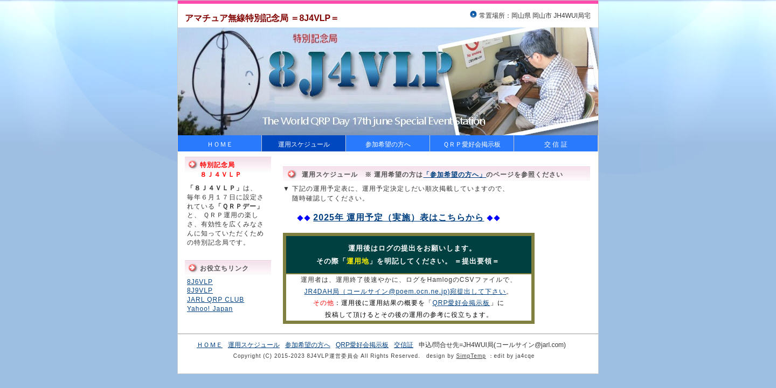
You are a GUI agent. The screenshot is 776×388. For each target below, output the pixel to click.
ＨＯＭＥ (220, 144)
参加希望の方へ (388, 144)
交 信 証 (555, 144)
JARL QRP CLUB (215, 299)
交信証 (403, 345)
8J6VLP (200, 282)
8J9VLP (200, 290)
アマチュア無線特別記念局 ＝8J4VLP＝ (262, 18)
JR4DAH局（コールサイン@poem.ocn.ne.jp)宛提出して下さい (405, 291)
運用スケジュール (304, 144)
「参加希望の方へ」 (454, 174)
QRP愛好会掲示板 (461, 303)
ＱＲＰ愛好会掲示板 (472, 144)
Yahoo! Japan (210, 309)
